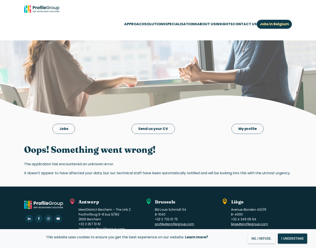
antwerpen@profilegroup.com (102, 229)
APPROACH (134, 24)
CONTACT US (245, 24)
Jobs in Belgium (274, 24)
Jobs (63, 128)
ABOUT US (206, 24)
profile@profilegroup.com (174, 224)
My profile (247, 128)
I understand (292, 239)
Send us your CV (153, 128)
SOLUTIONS (155, 24)
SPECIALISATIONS (181, 24)
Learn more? (196, 237)
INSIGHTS (224, 24)
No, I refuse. (261, 239)
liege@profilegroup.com (249, 224)
